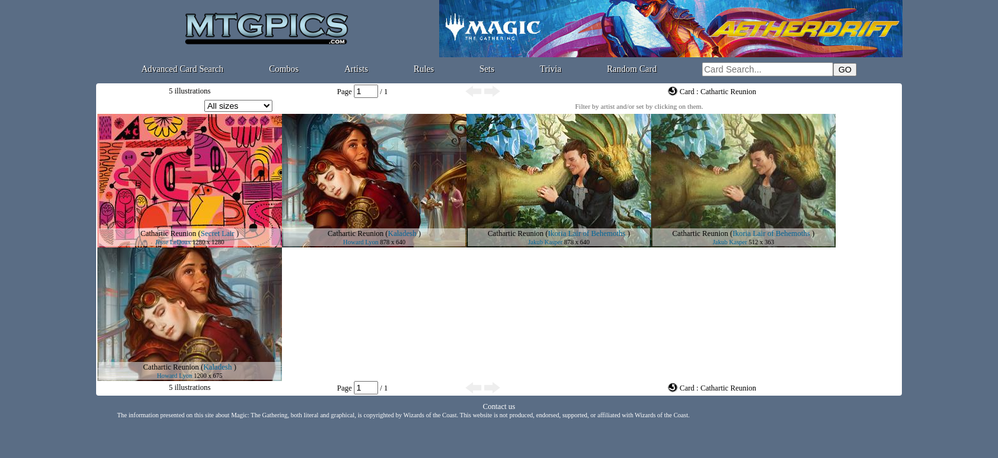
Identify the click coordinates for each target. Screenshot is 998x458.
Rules (424, 69)
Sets (486, 69)
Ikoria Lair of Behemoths (587, 233)
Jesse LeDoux (173, 242)
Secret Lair (217, 233)
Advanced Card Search (182, 69)
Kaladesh (402, 233)
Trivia (550, 69)
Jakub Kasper (545, 242)
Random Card (632, 69)
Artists (356, 69)
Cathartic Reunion (169, 233)
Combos (284, 69)
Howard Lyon (360, 242)
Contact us (499, 406)
